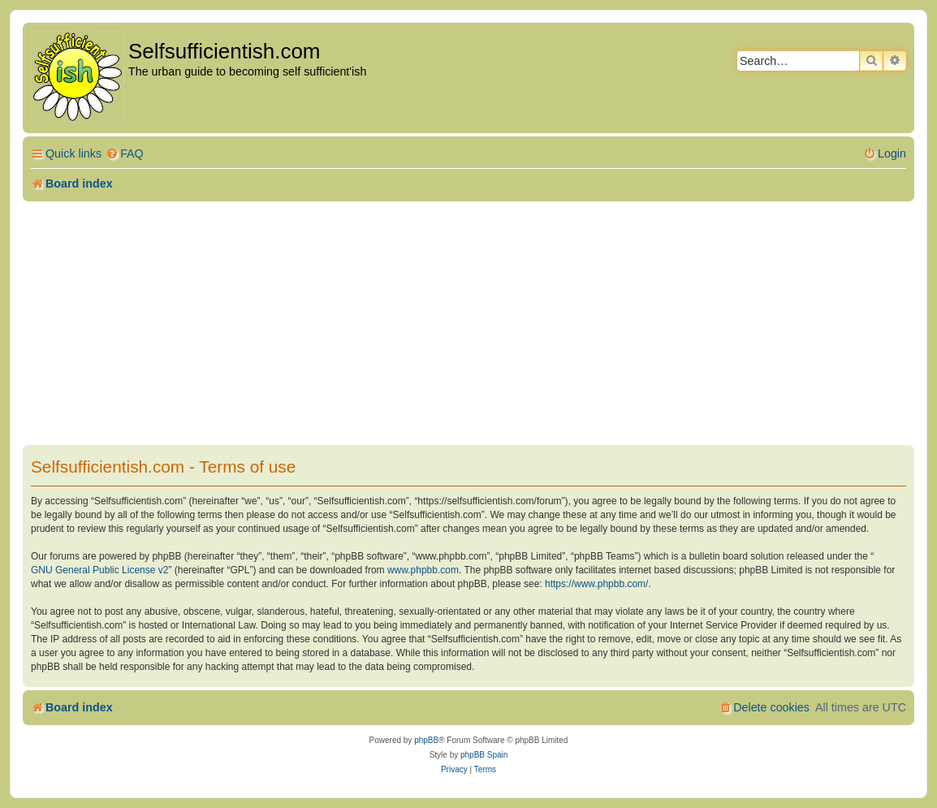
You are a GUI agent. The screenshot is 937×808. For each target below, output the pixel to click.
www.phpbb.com (423, 570)
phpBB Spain (483, 754)
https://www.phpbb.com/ (596, 584)
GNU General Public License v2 (99, 570)
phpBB (426, 740)
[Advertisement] (468, 323)
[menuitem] (125, 153)
